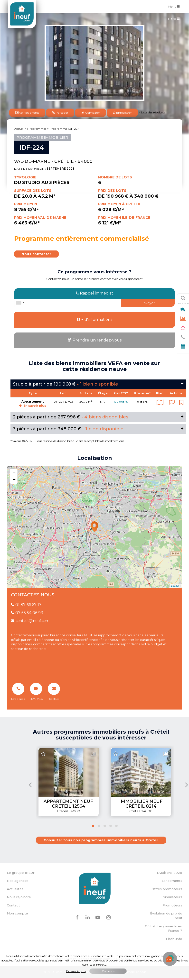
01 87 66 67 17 (26, 604)
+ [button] (14, 472)
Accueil (19, 128)
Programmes (36, 128)
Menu (175, 6)
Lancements (172, 881)
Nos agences (17, 881)
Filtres (175, 19)
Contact (13, 905)
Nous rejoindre (19, 897)
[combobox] (20, 303)
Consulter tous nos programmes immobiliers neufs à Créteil (101, 840)
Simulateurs (172, 897)
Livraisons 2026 (169, 873)
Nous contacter (36, 254)
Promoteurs (172, 905)
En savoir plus (32, 405)
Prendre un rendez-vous (95, 340)
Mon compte (17, 913)
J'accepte (108, 971)
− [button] (14, 480)
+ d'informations (94, 319)
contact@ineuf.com (30, 620)
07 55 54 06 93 (27, 612)
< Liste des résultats (152, 112)
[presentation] (30, 784)
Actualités (15, 889)
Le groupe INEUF (21, 873)
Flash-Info (174, 939)
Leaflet (175, 585)
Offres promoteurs (166, 889)
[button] (93, 825)
